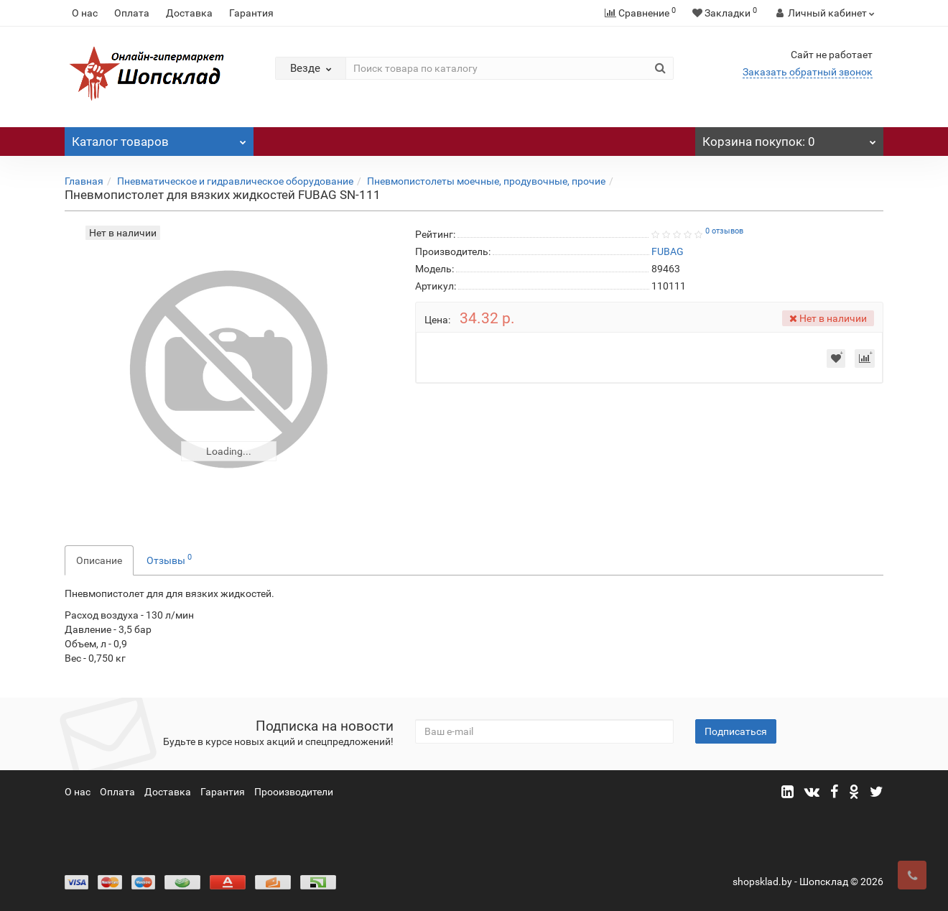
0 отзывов (724, 231)
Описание (99, 560)
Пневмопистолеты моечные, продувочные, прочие (486, 181)
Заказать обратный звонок (808, 72)
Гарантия (251, 13)
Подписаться (736, 731)
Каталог (159, 138)
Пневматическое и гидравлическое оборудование (235, 181)
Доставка (189, 13)
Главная (84, 181)
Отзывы (169, 558)
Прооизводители (293, 791)
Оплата (131, 13)
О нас (85, 13)
